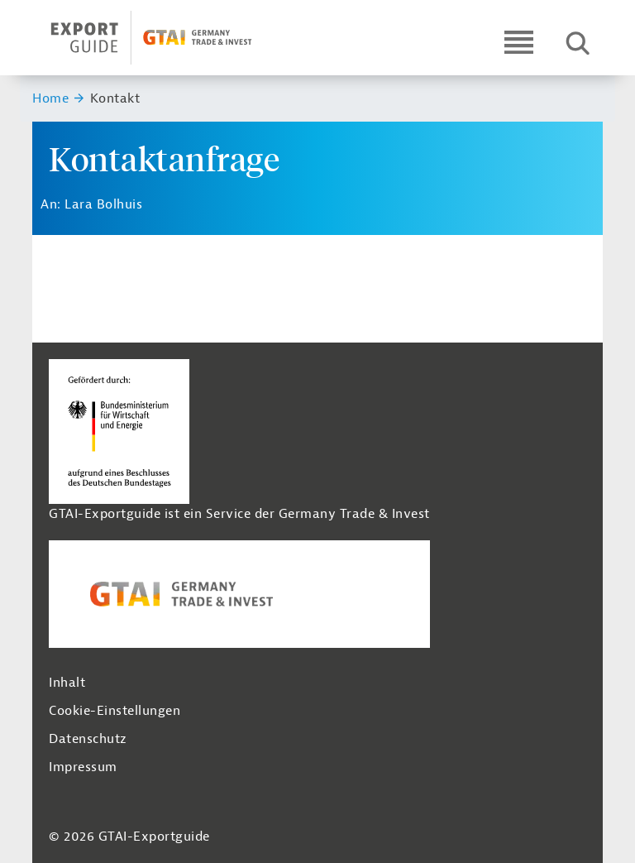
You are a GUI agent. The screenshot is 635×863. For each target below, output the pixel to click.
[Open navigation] (518, 41)
